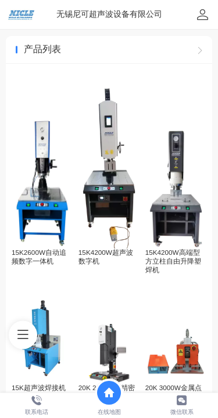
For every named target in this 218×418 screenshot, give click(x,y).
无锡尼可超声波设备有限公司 (109, 14)
